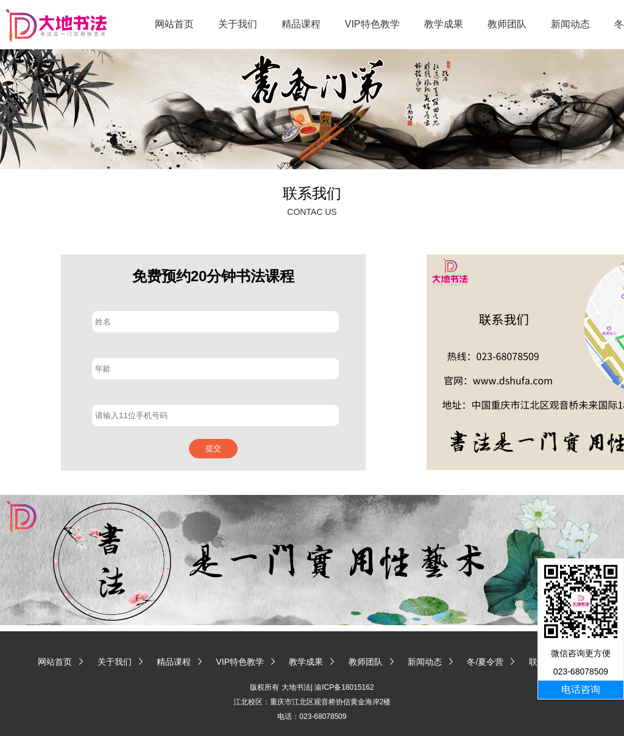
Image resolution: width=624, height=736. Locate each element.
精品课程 (301, 24)
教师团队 (507, 24)
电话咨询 (580, 689)
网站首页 (174, 24)
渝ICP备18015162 (344, 687)
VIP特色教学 (372, 24)
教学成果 (443, 24)
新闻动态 (570, 24)
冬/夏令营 (485, 662)
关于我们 (237, 24)
